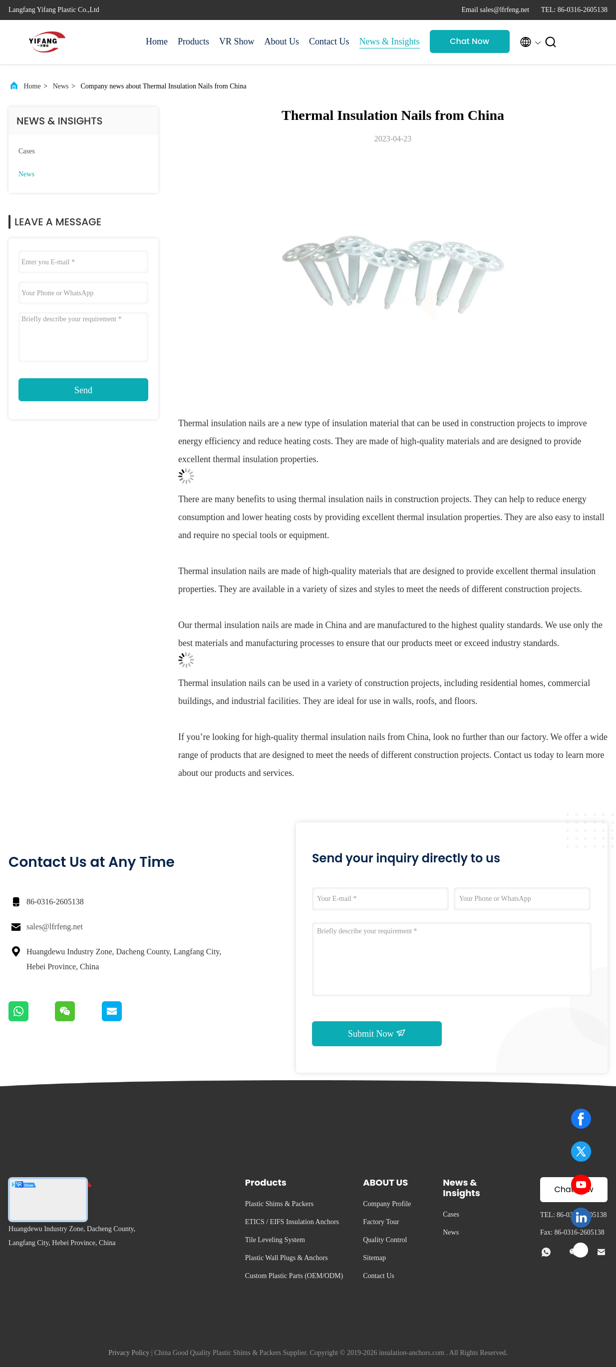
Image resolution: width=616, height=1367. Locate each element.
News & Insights (389, 41)
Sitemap (374, 1258)
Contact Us (329, 41)
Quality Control (385, 1240)
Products (193, 41)
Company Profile (387, 1204)
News (61, 86)
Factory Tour (381, 1222)
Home (157, 41)
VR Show (237, 41)
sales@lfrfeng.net (54, 926)
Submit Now (377, 1033)
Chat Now (469, 41)
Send (83, 390)
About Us (282, 41)
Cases (26, 151)
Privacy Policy (128, 1353)
